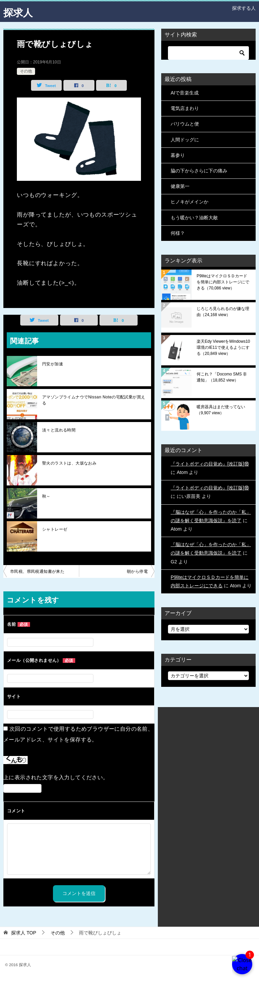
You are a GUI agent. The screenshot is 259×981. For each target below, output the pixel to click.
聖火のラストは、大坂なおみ (69, 463)
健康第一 (180, 186)
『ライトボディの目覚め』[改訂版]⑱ (210, 464)
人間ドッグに (185, 139)
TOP (23, 932)
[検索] (208, 53)
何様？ (178, 233)
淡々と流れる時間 (59, 430)
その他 (26, 71)
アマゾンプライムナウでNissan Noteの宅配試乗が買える (93, 400)
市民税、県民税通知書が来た (37, 571)
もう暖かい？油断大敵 (194, 217)
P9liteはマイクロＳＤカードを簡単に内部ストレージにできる (223, 282)
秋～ (46, 496)
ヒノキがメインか (189, 201)
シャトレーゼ (54, 529)
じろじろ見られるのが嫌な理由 (223, 311)
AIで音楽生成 (185, 92)
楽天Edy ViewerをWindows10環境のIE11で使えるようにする (223, 347)
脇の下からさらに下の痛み (199, 170)
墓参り (178, 155)
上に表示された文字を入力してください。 (56, 777)
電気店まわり (185, 108)
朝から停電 (137, 571)
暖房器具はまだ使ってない (221, 409)
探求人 (18, 11)
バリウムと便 (185, 124)
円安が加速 (52, 364)
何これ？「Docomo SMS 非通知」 (222, 377)
